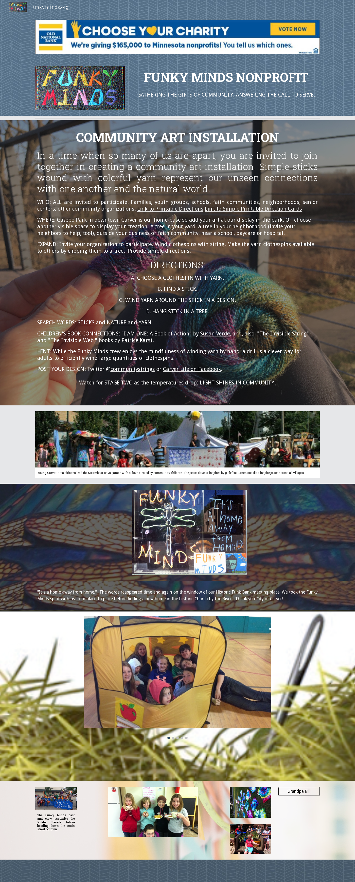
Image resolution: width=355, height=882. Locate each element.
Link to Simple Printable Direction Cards (253, 209)
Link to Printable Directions (170, 209)
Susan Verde (215, 334)
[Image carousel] (177, 677)
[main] (226, 77)
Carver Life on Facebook (192, 369)
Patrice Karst (137, 340)
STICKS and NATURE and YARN (114, 322)
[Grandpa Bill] (299, 791)
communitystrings (132, 369)
